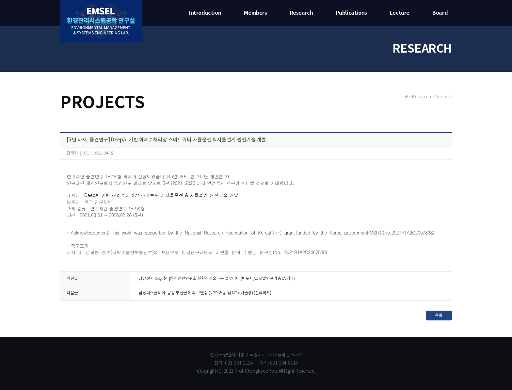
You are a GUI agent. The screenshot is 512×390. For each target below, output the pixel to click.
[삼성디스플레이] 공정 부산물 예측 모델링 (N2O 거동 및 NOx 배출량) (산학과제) (204, 293)
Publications (351, 13)
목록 (438, 315)
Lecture (399, 13)
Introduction (205, 13)
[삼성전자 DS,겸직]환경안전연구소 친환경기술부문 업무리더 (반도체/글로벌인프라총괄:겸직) (216, 278)
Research (301, 13)
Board (440, 13)
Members (255, 13)
